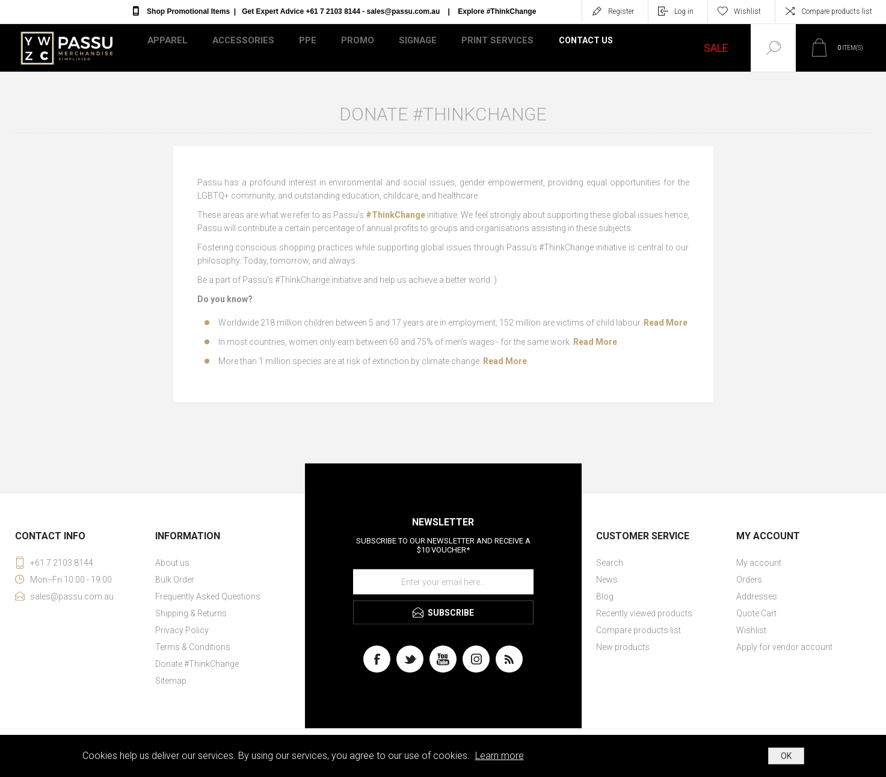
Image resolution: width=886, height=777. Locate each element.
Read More (666, 322)
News (607, 579)
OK (786, 756)
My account (758, 563)
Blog (605, 596)
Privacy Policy (182, 630)
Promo (355, 47)
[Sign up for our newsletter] (443, 582)
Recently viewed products (644, 613)
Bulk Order (174, 579)
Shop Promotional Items (188, 11)
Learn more (499, 755)
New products (623, 647)
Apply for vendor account (784, 647)
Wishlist (751, 630)
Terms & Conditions (192, 647)
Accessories (240, 47)
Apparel (167, 47)
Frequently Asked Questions (207, 596)
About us (172, 563)
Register (621, 11)
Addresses (756, 596)
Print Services (493, 47)
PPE (304, 47)
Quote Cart (756, 613)
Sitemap (170, 681)
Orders (749, 579)
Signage (415, 47)
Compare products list (836, 11)
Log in (684, 11)
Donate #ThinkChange (197, 664)
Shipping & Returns (191, 613)
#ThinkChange (396, 215)
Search (609, 563)
